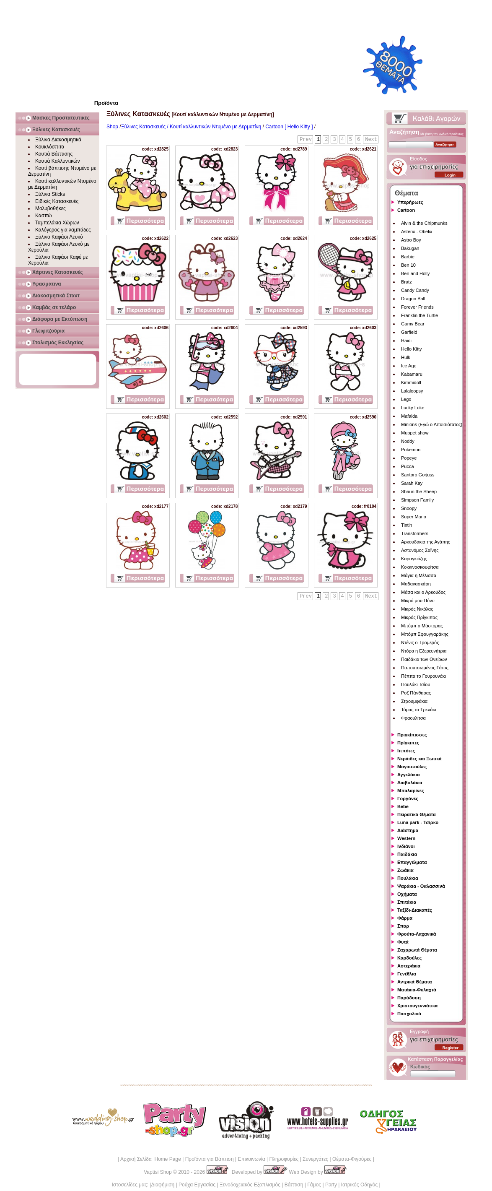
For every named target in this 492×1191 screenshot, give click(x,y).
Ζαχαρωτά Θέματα (417, 949)
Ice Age (409, 365)
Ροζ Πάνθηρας (416, 692)
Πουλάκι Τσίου (415, 684)
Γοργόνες (407, 798)
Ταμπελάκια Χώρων (57, 223)
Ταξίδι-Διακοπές (414, 910)
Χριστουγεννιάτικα (417, 1005)
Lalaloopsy (412, 390)
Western (406, 838)
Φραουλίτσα (413, 717)
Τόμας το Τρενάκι (418, 709)
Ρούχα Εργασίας (197, 1185)
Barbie (407, 256)
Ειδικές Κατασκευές (56, 201)
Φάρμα (404, 918)
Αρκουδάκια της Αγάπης (425, 541)
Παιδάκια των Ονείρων (424, 659)
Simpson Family (417, 499)
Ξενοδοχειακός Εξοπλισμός (250, 1185)
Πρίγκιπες (408, 742)
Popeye (409, 457)
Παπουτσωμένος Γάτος (424, 667)
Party (331, 1185)
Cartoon (406, 210)
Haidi (406, 340)
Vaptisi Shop (158, 1172)
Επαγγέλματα (412, 862)
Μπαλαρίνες (410, 790)
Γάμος (314, 1185)
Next (371, 140)
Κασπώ (43, 215)
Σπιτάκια (406, 902)
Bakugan (410, 248)
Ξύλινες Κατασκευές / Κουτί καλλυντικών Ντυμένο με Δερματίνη (191, 127)
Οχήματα (407, 894)
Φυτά (403, 941)
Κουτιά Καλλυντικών (57, 161)
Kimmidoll (411, 382)
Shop (112, 127)
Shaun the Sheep (419, 491)
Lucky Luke (413, 407)
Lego (406, 399)
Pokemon (410, 449)
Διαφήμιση (162, 1185)
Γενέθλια (406, 973)
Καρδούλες (409, 957)
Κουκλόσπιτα (49, 147)
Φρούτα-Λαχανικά (416, 933)
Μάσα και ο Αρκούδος (423, 592)
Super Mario (413, 516)
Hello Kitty (411, 348)
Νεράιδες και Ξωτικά (419, 758)
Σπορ (403, 925)
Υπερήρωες (410, 202)
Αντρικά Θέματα (414, 981)
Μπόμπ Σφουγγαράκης (424, 634)
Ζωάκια (405, 870)
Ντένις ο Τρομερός (420, 642)
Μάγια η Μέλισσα (418, 575)
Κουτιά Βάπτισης (54, 154)
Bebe (403, 806)
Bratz (406, 281)
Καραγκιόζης (414, 558)
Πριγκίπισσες (412, 734)
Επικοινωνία (251, 1159)
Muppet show (414, 432)
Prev (306, 140)
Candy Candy (415, 290)
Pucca (407, 466)
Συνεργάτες (315, 1159)
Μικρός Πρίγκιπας (419, 617)
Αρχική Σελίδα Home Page (150, 1159)
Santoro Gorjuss (417, 474)
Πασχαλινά (409, 1013)
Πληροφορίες (283, 1159)
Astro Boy (411, 239)
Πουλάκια (407, 878)
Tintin (406, 525)
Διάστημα (407, 830)
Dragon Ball (413, 298)
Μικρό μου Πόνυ (418, 600)
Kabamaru (411, 374)
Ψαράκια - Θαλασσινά (421, 886)
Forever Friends (417, 306)
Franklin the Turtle (419, 315)
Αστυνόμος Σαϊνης (419, 550)
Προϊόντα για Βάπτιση (209, 1159)
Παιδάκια (407, 854)
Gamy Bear (413, 323)
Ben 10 (408, 265)
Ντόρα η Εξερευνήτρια (424, 650)
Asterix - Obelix (416, 231)
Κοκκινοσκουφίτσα (420, 566)
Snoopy (409, 508)
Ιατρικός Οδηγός (359, 1185)
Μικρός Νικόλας (417, 608)
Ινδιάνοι (406, 846)
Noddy (407, 441)
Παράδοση (409, 997)
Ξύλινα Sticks (50, 194)
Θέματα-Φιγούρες (351, 1159)
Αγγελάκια (408, 774)
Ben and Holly (415, 273)
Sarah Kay (411, 483)
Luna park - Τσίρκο (417, 822)
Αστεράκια (408, 965)
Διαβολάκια (409, 782)
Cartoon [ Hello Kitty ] (289, 127)
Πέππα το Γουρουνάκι (423, 676)
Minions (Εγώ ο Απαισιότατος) (431, 424)
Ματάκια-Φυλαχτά (416, 989)
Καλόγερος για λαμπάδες (63, 230)
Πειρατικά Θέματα (416, 814)
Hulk (405, 357)
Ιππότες (406, 750)
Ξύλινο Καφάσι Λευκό (59, 237)
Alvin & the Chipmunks (424, 223)
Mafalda (409, 416)
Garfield (409, 332)
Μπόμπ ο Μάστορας (422, 625)
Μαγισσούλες (412, 766)
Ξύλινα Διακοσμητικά (58, 140)
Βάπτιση (294, 1185)
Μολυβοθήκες (50, 208)
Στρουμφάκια (414, 701)
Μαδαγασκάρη (416, 583)
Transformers (414, 533)
